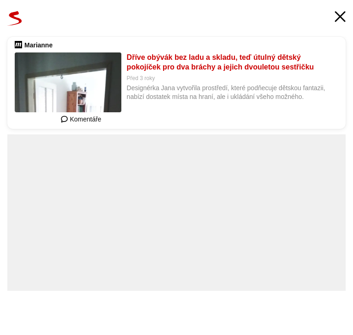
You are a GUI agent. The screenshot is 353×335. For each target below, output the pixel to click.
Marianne (38, 45)
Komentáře (81, 119)
